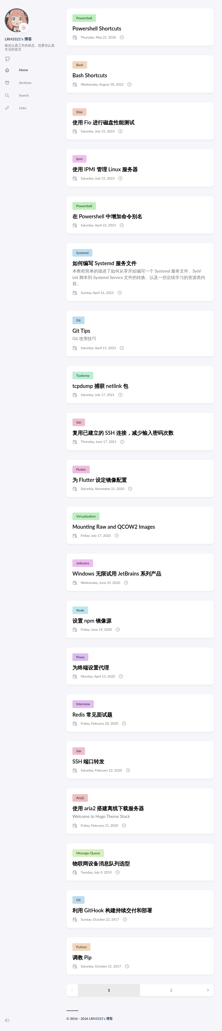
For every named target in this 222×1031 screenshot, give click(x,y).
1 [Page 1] (109, 990)
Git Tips (81, 330)
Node (80, 610)
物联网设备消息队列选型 (101, 863)
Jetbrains (82, 563)
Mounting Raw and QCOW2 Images (113, 526)
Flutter (81, 469)
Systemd (82, 253)
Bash (79, 65)
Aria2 (80, 798)
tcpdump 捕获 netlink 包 (100, 386)
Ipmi (79, 159)
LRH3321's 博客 (18, 39)
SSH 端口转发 (88, 761)
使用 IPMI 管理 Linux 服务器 (105, 169)
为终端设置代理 (90, 667)
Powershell (84, 18)
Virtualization (86, 516)
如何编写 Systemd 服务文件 (104, 263)
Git (78, 320)
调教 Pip (82, 957)
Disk (79, 112)
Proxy (80, 657)
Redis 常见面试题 (92, 714)
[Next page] (208, 990)
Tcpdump (83, 375)
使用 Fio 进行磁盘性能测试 (103, 122)
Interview (83, 704)
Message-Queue (88, 853)
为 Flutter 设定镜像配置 (99, 480)
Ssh (78, 422)
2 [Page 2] (171, 990)
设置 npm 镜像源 (91, 620)
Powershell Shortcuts (96, 28)
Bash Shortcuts (89, 75)
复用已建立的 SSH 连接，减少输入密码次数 (123, 433)
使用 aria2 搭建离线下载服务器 (108, 808)
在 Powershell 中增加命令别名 (107, 216)
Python (81, 947)
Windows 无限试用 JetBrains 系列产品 (116, 573)
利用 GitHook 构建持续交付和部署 (112, 910)
